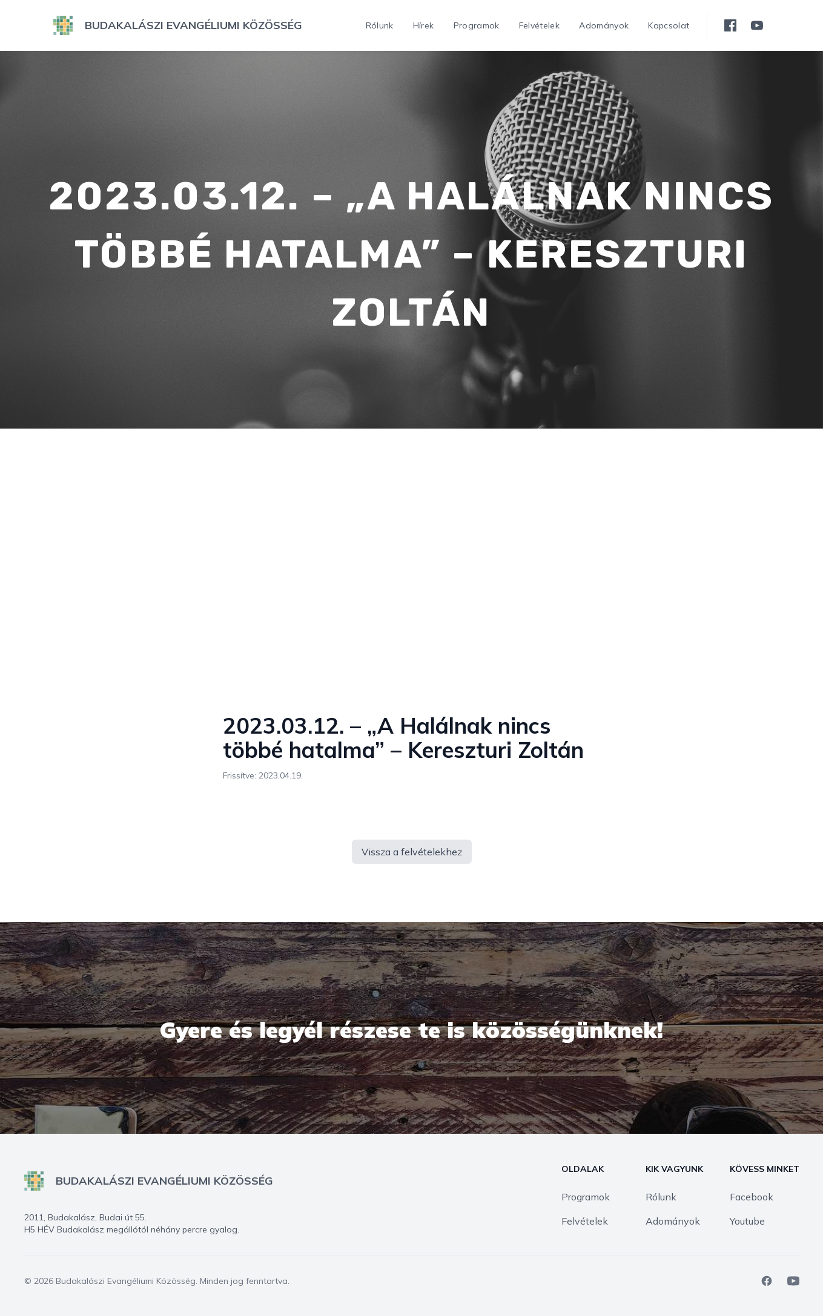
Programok (585, 1197)
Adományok (673, 1221)
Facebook (751, 1197)
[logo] (177, 25)
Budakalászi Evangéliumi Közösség (126, 1280)
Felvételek (584, 1221)
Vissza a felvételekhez (412, 852)
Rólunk (661, 1197)
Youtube (747, 1221)
